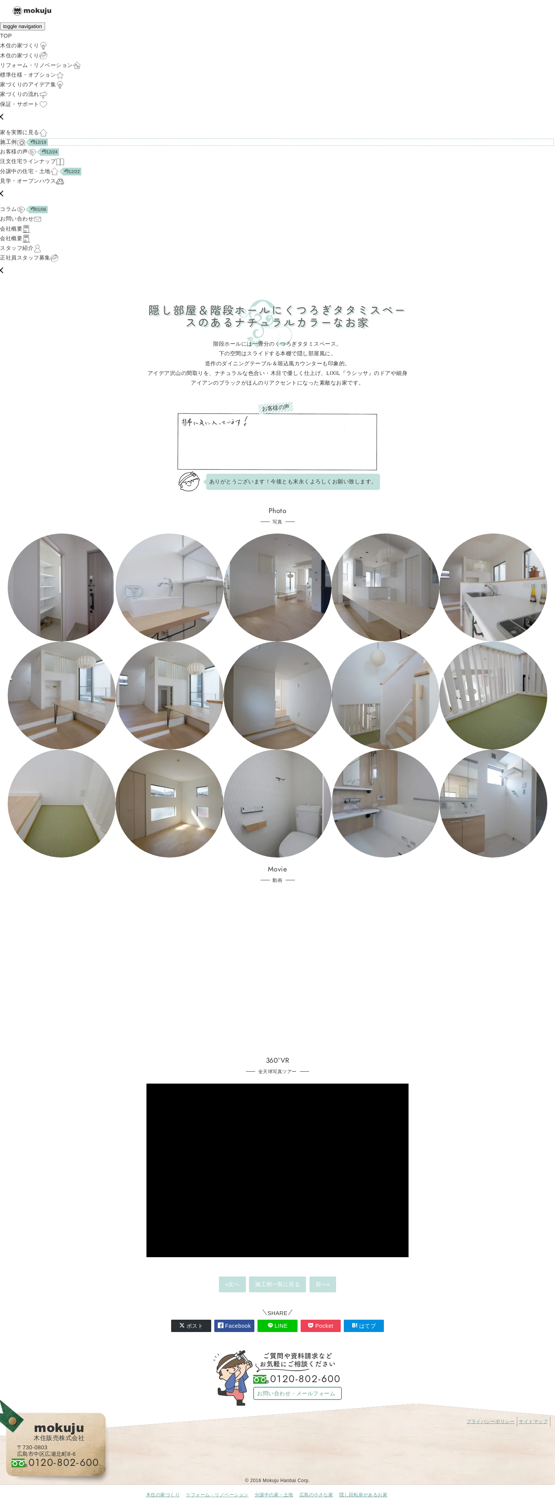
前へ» (323, 1284)
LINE (277, 1325)
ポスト (191, 1325)
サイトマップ (533, 1421)
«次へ (232, 1284)
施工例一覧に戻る (277, 1284)
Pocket (320, 1325)
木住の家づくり (163, 1494)
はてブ (364, 1325)
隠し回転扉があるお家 (363, 1494)
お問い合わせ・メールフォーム (296, 1393)
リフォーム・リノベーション (217, 1494)
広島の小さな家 (316, 1494)
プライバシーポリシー (490, 1421)
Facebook (234, 1325)
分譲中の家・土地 (274, 1494)
